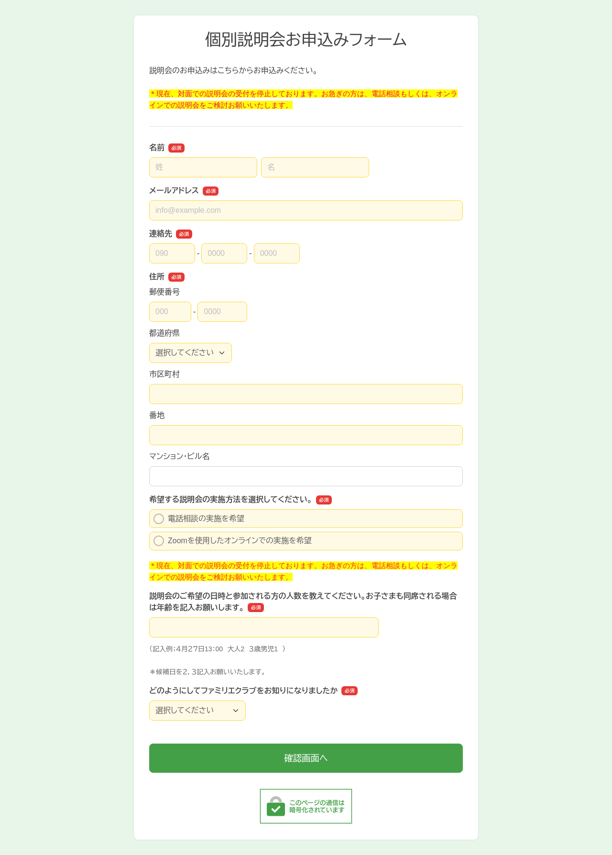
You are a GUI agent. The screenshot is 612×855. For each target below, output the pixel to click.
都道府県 (164, 333)
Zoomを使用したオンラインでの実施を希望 (232, 541)
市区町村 (164, 374)
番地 (156, 415)
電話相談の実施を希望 (198, 519)
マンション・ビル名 (179, 456)
